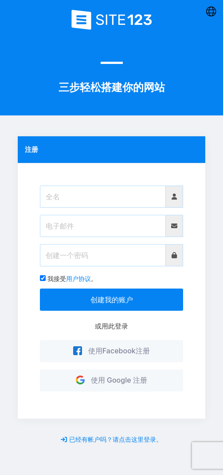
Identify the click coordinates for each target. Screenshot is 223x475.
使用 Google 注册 (111, 380)
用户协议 (78, 278)
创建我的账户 (111, 299)
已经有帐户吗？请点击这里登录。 (111, 439)
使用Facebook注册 (111, 350)
